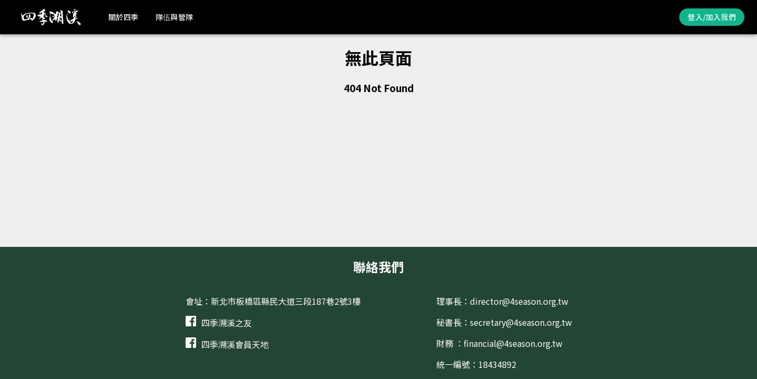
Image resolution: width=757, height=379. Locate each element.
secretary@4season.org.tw (521, 322)
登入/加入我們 (712, 17)
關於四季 (123, 17)
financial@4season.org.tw (513, 343)
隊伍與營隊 (174, 17)
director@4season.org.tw (519, 301)
